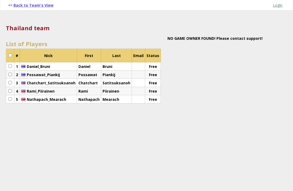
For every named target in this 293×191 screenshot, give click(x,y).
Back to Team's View (34, 5)
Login (277, 5)
